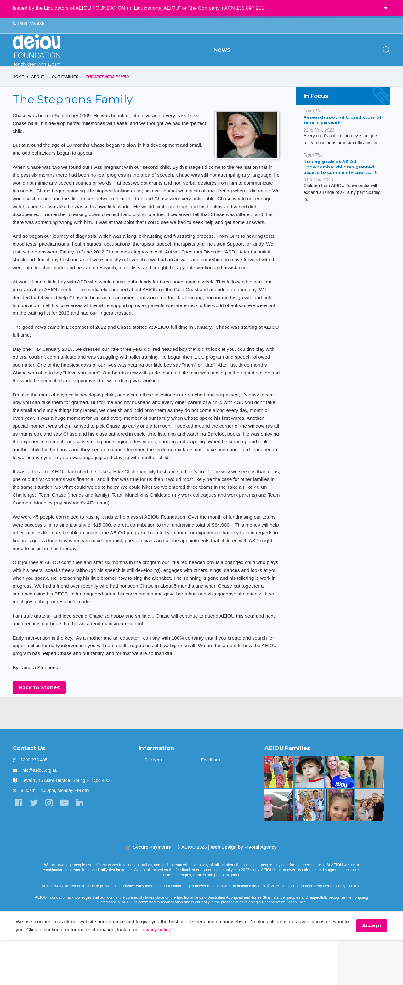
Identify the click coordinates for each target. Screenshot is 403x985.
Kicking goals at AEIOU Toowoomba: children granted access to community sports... (340, 182)
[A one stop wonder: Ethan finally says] (369, 849)
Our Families (65, 92)
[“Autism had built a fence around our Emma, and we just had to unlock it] (339, 849)
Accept (371, 971)
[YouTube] (66, 848)
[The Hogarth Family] (278, 849)
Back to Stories (39, 732)
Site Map (153, 804)
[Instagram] (50, 848)
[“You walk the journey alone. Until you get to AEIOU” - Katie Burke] (339, 817)
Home (18, 92)
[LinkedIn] (82, 848)
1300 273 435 (28, 23)
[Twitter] (34, 848)
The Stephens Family (107, 92)
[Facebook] (19, 848)
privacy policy (185, 974)
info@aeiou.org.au (39, 814)
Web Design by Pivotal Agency (244, 891)
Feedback (210, 804)
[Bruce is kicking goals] (278, 817)
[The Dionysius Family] (309, 817)
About (37, 92)
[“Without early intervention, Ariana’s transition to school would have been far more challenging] (369, 817)
